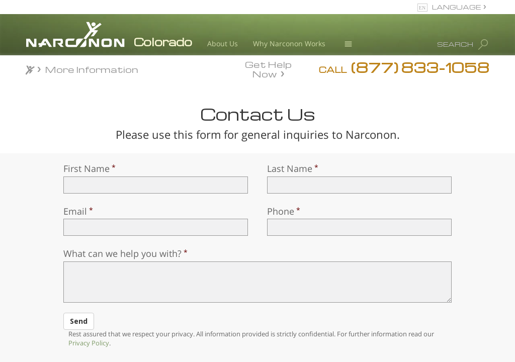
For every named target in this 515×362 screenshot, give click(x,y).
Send (79, 321)
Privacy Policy (88, 342)
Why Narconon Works (289, 43)
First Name (86, 168)
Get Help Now (268, 68)
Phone (280, 211)
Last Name (289, 168)
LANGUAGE (456, 7)
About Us (222, 43)
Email (75, 211)
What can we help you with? (122, 253)
